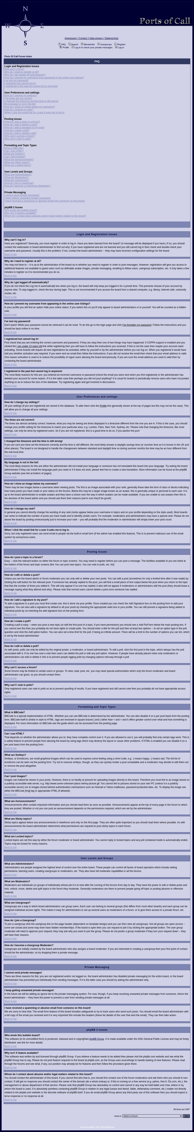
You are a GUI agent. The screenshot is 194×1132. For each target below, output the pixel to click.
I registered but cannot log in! (20, 83)
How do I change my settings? (20, 95)
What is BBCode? (14, 148)
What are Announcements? (19, 159)
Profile (64, 47)
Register (120, 44)
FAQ (62, 44)
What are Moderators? (16, 177)
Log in (119, 47)
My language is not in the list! (20, 104)
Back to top (10, 254)
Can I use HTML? (13, 151)
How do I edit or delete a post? (20, 124)
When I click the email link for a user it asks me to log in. (34, 112)
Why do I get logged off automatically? (25, 74)
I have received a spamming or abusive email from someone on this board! (44, 200)
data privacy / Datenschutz (104, 38)
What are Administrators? (18, 174)
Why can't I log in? (14, 69)
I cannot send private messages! (21, 195)
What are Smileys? (14, 153)
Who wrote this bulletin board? (20, 210)
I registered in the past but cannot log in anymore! (31, 86)
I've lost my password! (16, 80)
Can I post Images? (15, 156)
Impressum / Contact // (77, 38)
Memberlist (88, 44)
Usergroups (104, 44)
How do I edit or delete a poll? (20, 133)
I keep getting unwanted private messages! (27, 198)
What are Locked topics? (17, 165)
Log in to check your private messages (92, 47)
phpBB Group (96, 1039)
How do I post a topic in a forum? (22, 121)
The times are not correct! (18, 98)
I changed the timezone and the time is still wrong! (31, 101)
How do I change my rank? (18, 109)
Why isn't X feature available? (20, 213)
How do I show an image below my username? (29, 106)
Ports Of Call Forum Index (18, 56)
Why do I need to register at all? (21, 72)
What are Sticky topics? (17, 162)
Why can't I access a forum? (19, 136)
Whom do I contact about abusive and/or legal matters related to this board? (45, 215)
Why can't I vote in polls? (17, 138)
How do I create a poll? (16, 130)
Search (73, 44)
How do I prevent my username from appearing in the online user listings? (44, 77)
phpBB (91, 1127)
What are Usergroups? (16, 180)
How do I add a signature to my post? (24, 127)
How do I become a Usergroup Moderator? (27, 185)
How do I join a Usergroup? (19, 183)
